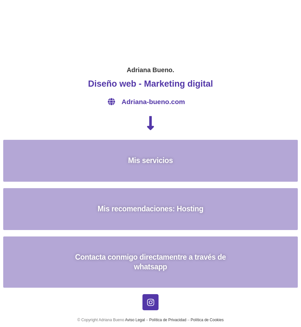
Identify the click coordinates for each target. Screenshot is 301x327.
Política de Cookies (207, 320)
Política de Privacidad (167, 320)
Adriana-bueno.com (153, 101)
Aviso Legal (135, 320)
